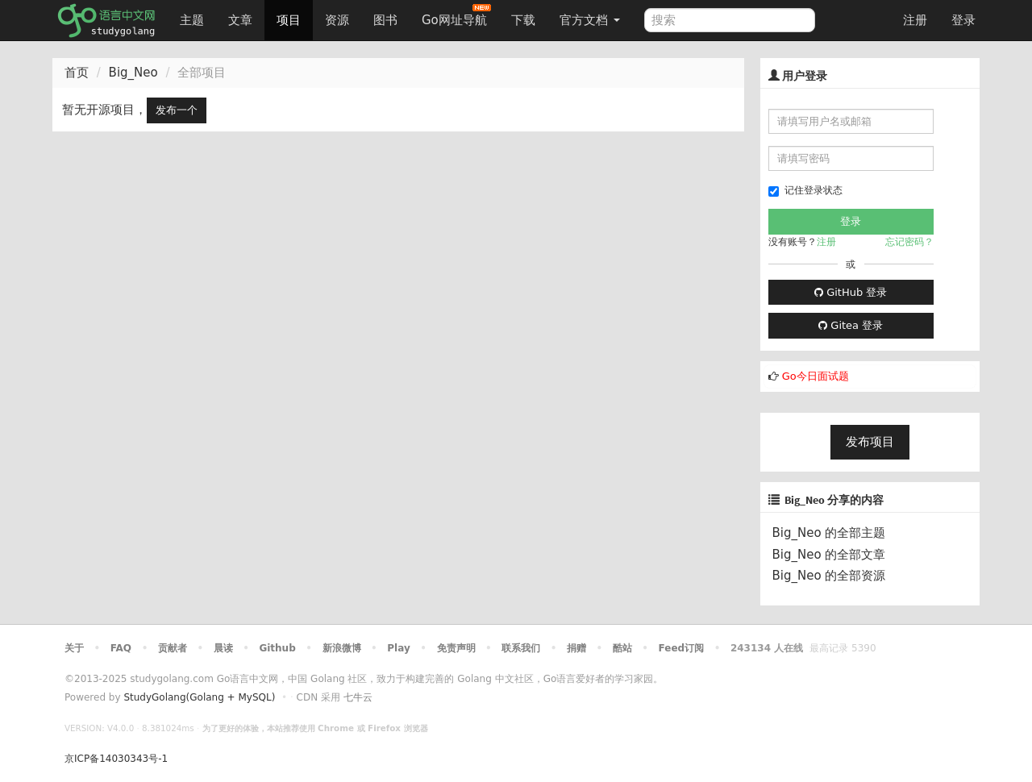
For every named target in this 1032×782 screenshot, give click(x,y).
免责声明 (456, 648)
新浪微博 (341, 648)
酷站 (622, 648)
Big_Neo (133, 72)
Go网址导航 (456, 15)
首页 (76, 72)
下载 (523, 20)
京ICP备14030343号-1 (116, 758)
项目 (289, 20)
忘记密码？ (909, 241)
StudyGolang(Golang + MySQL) (199, 697)
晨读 (223, 648)
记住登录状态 (805, 191)
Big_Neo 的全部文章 (829, 554)
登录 (963, 20)
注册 (915, 20)
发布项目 (870, 442)
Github (277, 648)
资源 (337, 20)
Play (398, 648)
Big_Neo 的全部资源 (829, 575)
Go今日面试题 (815, 376)
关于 (74, 648)
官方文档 (590, 20)
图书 (385, 20)
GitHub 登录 (850, 292)
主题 (192, 20)
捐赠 (576, 648)
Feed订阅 (682, 648)
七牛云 (357, 697)
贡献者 (172, 648)
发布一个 (177, 110)
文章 (240, 20)
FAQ (120, 648)
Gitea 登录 (850, 325)
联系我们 (520, 648)
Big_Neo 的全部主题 (829, 533)
